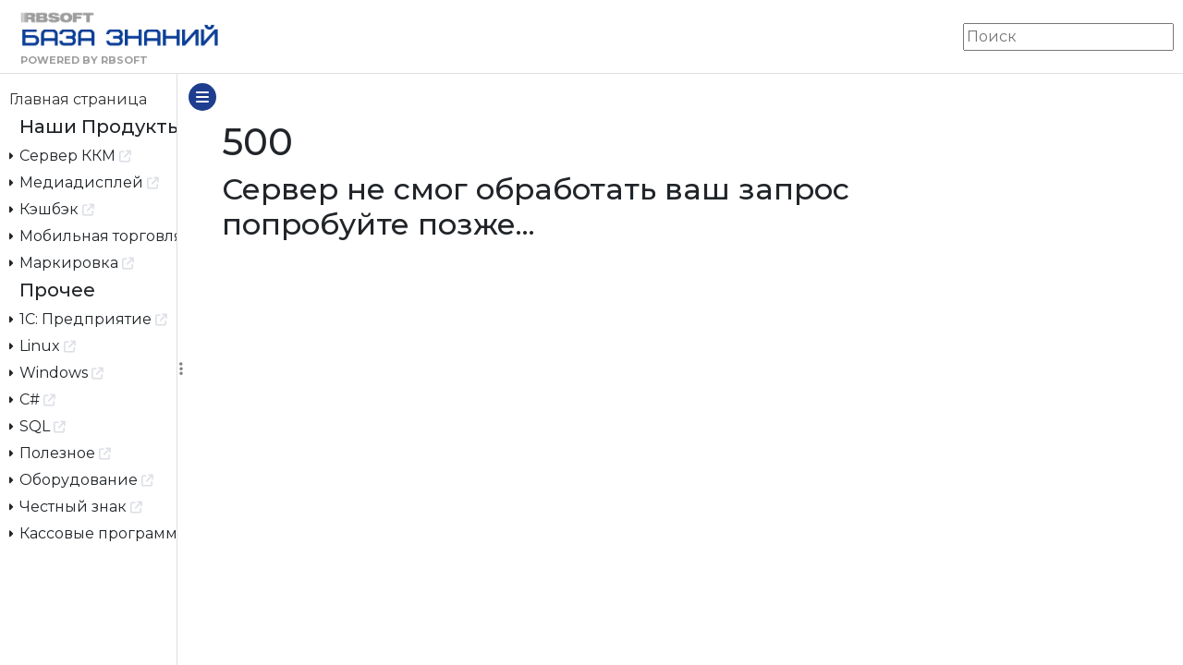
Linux (43, 345)
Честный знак (76, 505)
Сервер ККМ (70, 154)
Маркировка (72, 262)
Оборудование (81, 479)
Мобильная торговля (93, 235)
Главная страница (78, 99)
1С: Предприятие (88, 318)
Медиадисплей (84, 181)
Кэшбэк (52, 208)
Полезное (60, 452)
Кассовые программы (93, 532)
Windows (57, 371)
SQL (38, 425)
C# (32, 398)
